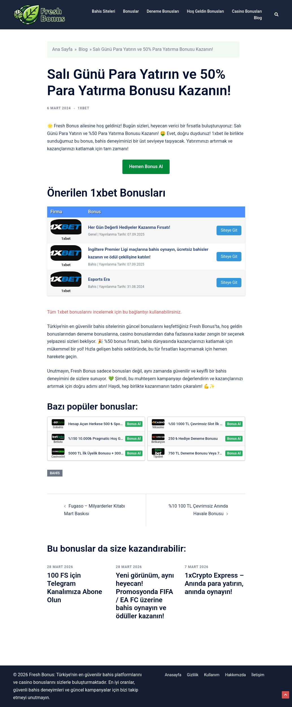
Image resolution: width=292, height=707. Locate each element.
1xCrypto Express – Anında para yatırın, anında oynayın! (214, 583)
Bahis (55, 473)
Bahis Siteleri (103, 11)
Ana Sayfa (62, 49)
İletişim (258, 675)
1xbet (83, 108)
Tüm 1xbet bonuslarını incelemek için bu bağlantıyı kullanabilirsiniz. (114, 312)
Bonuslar (131, 11)
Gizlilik (192, 675)
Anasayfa (173, 675)
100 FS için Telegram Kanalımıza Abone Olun (74, 587)
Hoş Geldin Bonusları (205, 11)
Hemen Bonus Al (146, 166)
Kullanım (211, 675)
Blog (258, 18)
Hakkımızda (235, 675)
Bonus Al (133, 424)
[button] (276, 14)
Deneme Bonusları (163, 11)
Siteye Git (229, 230)
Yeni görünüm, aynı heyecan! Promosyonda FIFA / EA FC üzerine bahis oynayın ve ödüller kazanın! (145, 595)
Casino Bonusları (247, 11)
